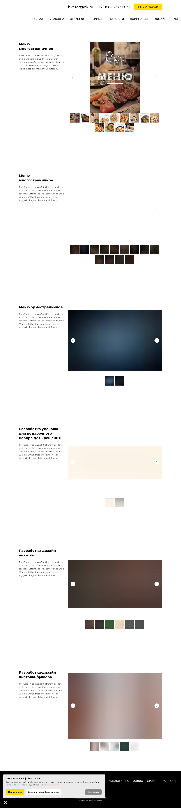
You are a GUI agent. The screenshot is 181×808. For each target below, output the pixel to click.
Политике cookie (69, 785)
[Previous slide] (73, 77)
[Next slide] (156, 77)
